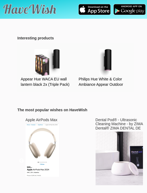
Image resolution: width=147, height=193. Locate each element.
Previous (21, 161)
